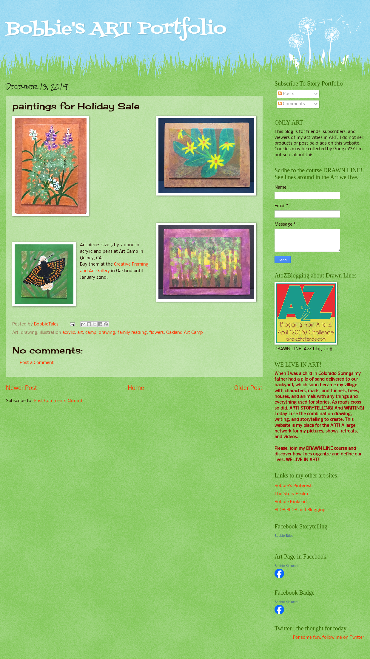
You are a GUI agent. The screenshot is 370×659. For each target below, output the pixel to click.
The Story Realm (291, 493)
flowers (156, 332)
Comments (291, 104)
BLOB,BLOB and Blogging (300, 510)
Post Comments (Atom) (58, 400)
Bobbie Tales (284, 535)
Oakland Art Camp (184, 332)
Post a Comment (37, 362)
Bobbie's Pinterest (293, 485)
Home (136, 388)
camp (90, 332)
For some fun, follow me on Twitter (328, 637)
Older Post (248, 388)
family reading (132, 332)
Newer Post (21, 388)
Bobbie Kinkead (291, 502)
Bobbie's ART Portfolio (116, 29)
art (80, 332)
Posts (286, 94)
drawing (107, 332)
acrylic (68, 332)
